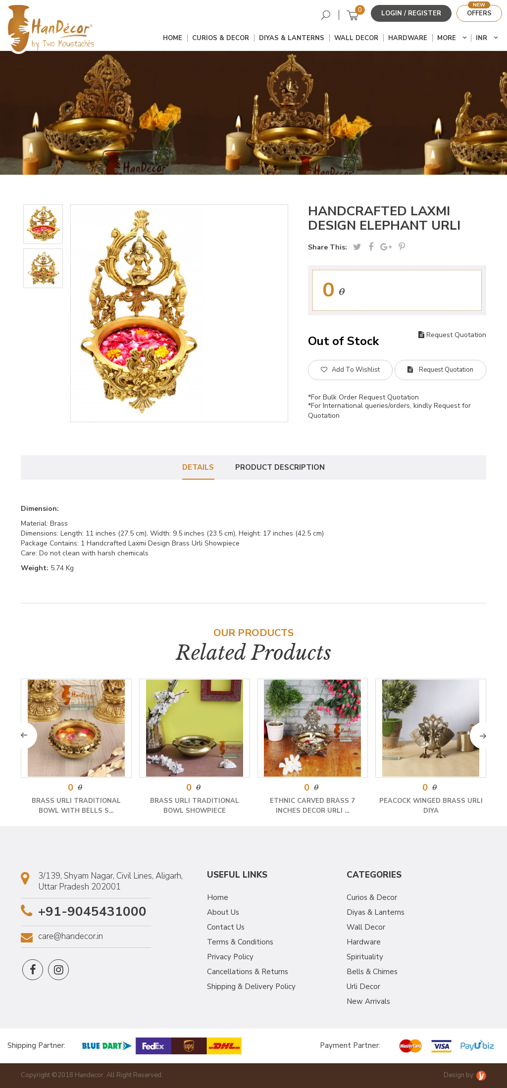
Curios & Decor (220, 38)
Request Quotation (452, 335)
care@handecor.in (70, 936)
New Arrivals (368, 1001)
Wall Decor (356, 38)
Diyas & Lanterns (291, 38)
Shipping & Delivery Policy (251, 986)
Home (172, 38)
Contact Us (226, 927)
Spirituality (365, 957)
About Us (223, 912)
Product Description (280, 467)
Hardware (407, 38)
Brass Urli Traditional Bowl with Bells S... (76, 805)
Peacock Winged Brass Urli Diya (431, 805)
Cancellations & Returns (247, 972)
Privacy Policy (230, 957)
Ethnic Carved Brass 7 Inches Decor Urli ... (312, 805)
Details (198, 467)
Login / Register (411, 13)
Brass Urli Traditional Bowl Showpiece (194, 805)
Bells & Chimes (372, 972)
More (446, 38)
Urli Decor (363, 986)
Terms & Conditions (240, 942)
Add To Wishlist (350, 369)
